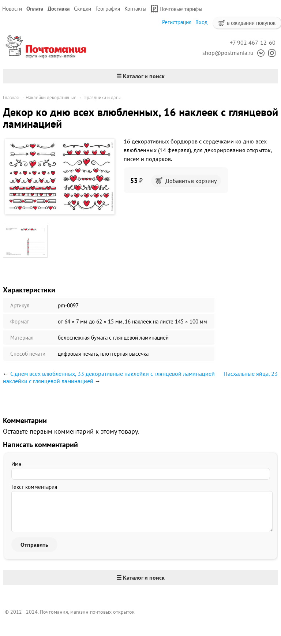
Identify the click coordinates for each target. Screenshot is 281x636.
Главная (11, 97)
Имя (16, 463)
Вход (201, 22)
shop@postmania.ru (228, 52)
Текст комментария (34, 486)
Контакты (135, 8)
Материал (22, 337)
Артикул (20, 305)
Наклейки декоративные (51, 97)
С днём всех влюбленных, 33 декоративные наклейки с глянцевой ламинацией (112, 373)
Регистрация (176, 22)
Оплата (34, 8)
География (107, 8)
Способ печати (27, 353)
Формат (19, 321)
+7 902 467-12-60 (253, 42)
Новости (12, 8)
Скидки (82, 8)
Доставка (59, 8)
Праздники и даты (102, 97)
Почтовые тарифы (176, 8)
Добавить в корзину (186, 180)
